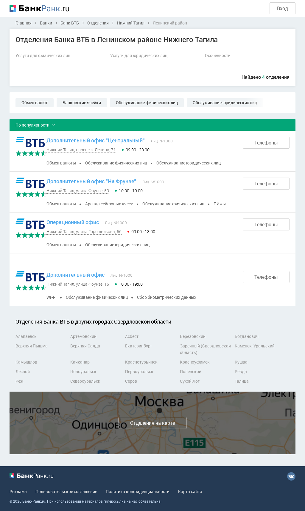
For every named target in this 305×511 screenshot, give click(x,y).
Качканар (80, 362)
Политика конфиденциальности (137, 491)
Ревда (241, 371)
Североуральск (85, 381)
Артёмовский (83, 336)
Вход (282, 8)
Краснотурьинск (141, 362)
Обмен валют (34, 102)
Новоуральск (83, 371)
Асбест (132, 336)
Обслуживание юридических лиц (225, 102)
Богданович (247, 336)
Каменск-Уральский (255, 346)
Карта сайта (190, 491)
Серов (131, 381)
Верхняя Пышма (31, 346)
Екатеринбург (138, 346)
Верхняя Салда (85, 346)
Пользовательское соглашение (66, 491)
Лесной (22, 371)
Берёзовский (193, 336)
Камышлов (26, 362)
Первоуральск (139, 371)
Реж (19, 381)
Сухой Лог (190, 381)
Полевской (190, 371)
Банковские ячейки (82, 102)
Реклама (18, 491)
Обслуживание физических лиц (147, 102)
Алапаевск (26, 336)
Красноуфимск (195, 362)
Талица (242, 381)
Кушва (241, 362)
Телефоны (266, 142)
